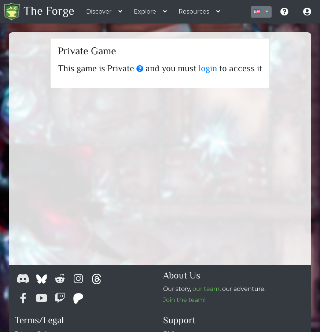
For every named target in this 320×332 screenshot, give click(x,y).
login (208, 69)
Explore (145, 11)
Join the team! (184, 299)
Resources (194, 11)
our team (206, 288)
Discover (98, 11)
